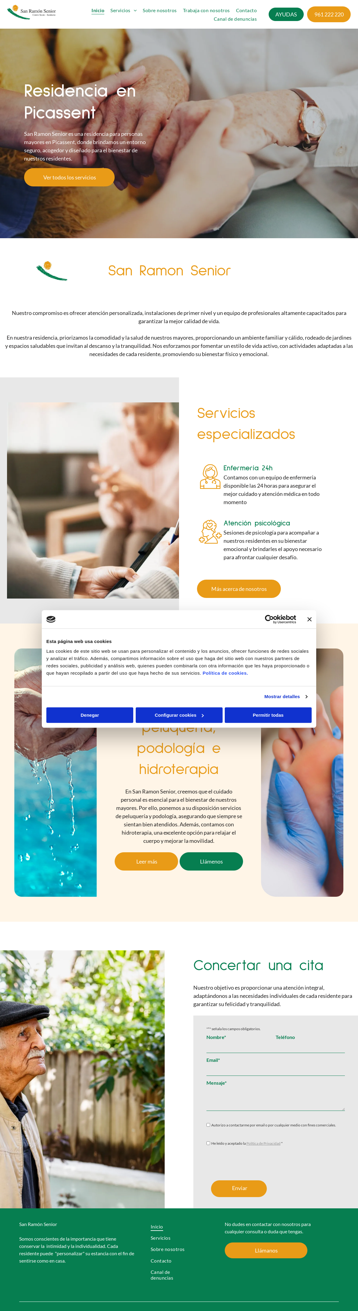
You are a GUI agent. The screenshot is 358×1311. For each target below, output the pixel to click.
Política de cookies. (225, 673)
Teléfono (285, 1037)
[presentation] (252, 1162)
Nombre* (216, 1037)
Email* (213, 1060)
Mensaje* (216, 1083)
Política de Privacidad (263, 1143)
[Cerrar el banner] (309, 619)
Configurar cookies (179, 715)
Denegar (90, 715)
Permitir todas (268, 715)
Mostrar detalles (282, 696)
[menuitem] (97, 10)
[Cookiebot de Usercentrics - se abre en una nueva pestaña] (269, 619)
